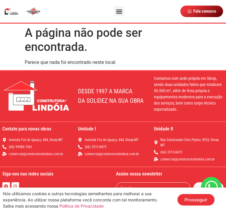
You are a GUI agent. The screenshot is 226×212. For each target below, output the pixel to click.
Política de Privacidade (81, 205)
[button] (119, 11)
